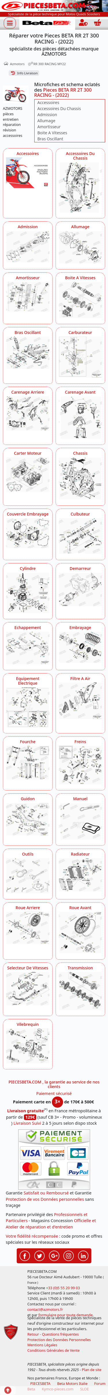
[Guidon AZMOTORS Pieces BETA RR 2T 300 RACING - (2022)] (28, 819)
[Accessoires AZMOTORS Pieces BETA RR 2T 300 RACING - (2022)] (28, 172)
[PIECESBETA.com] (47, 23)
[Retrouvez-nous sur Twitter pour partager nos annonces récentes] (39, 1255)
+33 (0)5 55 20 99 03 (63, 1287)
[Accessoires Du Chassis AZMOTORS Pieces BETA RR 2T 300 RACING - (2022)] (80, 187)
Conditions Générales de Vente (53, 1350)
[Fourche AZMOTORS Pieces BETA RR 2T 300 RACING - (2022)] (28, 762)
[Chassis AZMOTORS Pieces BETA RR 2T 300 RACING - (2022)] (80, 478)
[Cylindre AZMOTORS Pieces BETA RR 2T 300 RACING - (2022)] (28, 592)
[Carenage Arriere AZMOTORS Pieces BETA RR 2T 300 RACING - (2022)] (28, 413)
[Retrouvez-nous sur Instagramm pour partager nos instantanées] (68, 1255)
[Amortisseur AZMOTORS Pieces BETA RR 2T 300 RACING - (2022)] (28, 297)
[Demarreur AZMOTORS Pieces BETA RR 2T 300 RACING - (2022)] (80, 589)
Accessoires (48, 102)
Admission (47, 114)
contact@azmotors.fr (45, 1309)
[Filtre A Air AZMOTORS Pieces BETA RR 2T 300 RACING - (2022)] (80, 700)
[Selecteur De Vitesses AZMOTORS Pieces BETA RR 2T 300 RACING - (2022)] (28, 989)
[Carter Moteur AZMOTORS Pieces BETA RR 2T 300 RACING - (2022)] (28, 474)
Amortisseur (49, 126)
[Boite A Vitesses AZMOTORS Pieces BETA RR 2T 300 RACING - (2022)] (80, 300)
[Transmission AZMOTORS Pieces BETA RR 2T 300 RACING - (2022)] (80, 991)
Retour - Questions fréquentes (53, 1334)
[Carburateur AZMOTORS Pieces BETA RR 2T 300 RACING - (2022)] (80, 356)
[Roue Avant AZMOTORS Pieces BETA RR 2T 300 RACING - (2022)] (80, 932)
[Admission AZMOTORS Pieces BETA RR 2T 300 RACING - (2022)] (28, 246)
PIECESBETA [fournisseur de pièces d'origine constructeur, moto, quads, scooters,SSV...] (40, 1383)
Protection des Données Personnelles (59, 1339)
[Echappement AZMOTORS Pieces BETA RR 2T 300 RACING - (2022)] (28, 647)
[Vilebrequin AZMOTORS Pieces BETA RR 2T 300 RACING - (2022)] (28, 1045)
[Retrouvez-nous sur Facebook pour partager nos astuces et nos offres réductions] (25, 1255)
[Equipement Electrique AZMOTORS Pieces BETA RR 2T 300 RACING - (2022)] (28, 707)
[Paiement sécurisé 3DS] (54, 1159)
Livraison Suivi (27, 1123)
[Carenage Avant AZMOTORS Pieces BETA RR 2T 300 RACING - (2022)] (80, 417)
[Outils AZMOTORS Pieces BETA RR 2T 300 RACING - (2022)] (28, 875)
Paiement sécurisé (54, 1093)
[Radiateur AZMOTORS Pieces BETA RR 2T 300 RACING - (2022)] (80, 874)
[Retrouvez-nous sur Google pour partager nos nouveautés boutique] (54, 1255)
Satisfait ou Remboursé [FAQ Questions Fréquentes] (46, 1193)
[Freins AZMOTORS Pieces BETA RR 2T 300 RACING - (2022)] (80, 765)
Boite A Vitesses (52, 132)
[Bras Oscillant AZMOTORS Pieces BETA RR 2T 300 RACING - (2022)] (28, 352)
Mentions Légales (42, 1345)
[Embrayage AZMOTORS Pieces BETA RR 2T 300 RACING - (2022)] (80, 646)
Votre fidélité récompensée (32, 1236)
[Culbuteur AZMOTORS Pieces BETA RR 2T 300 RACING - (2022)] (80, 536)
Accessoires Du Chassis (59, 108)
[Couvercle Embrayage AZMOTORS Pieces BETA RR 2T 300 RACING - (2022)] (28, 533)
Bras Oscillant (50, 138)
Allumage (46, 120)
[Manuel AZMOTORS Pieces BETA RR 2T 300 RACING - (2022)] (80, 821)
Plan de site (91, 1369)
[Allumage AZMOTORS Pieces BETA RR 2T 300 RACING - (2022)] (80, 247)
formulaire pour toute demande (65, 1315)
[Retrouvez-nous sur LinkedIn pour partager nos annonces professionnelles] (83, 1255)
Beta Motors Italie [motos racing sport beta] (72, 1383)
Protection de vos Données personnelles (45, 1199)
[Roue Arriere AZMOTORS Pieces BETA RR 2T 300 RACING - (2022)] (28, 927)
